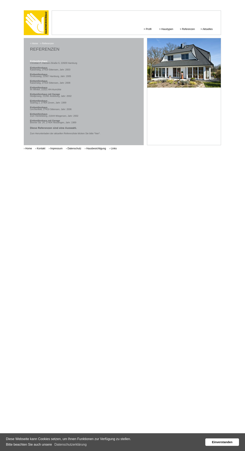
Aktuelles (208, 29)
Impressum (56, 148)
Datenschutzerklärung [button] (70, 444)
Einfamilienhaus (38, 61)
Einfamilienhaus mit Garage (45, 94)
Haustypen (167, 29)
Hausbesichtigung (96, 148)
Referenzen (188, 29)
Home (35, 43)
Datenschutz (74, 148)
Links (114, 148)
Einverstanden (222, 442)
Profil (148, 29)
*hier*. (97, 133)
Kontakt (41, 148)
